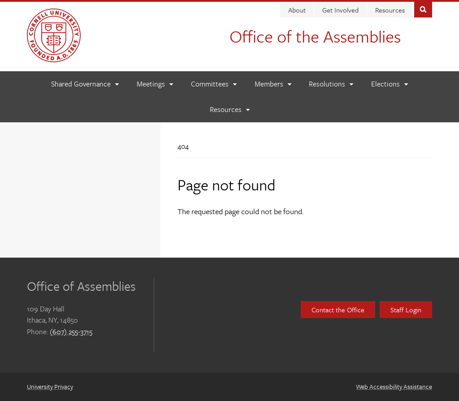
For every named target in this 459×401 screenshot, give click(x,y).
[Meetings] (155, 84)
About (297, 10)
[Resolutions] (331, 84)
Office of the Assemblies (315, 36)
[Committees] (213, 84)
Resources (390, 10)
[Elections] (389, 84)
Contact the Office (338, 310)
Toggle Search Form (423, 8)
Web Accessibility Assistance (394, 386)
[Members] (273, 84)
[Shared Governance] (84, 84)
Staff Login (405, 310)
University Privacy (50, 386)
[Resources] (229, 109)
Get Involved (340, 10)
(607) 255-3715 (71, 331)
